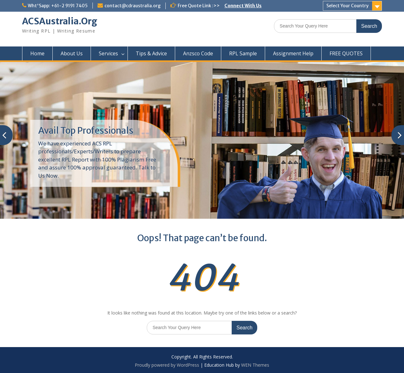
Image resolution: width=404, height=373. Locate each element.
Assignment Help (293, 53)
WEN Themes (255, 365)
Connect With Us (243, 6)
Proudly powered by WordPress (167, 365)
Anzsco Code (198, 53)
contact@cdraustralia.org (132, 6)
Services (108, 53)
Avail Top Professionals (85, 130)
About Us (72, 53)
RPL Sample (243, 53)
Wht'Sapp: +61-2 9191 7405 (58, 6)
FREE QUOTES (346, 53)
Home (37, 53)
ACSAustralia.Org (59, 21)
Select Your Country (347, 6)
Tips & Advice (151, 53)
